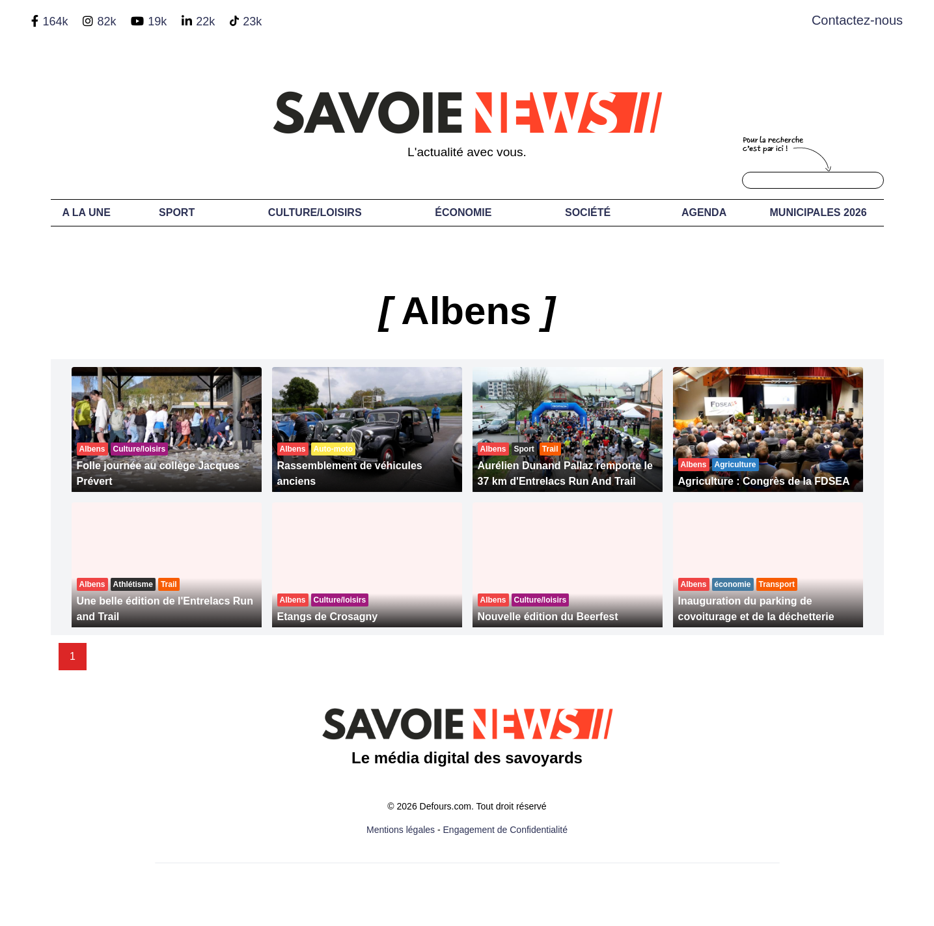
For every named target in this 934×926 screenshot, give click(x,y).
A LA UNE (86, 212)
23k (252, 21)
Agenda (703, 212)
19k (157, 21)
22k (205, 21)
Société (588, 212)
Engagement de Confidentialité (505, 829)
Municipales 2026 (818, 212)
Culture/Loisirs (315, 212)
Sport (177, 212)
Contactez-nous (857, 20)
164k (55, 21)
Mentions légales (400, 829)
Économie (463, 212)
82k (106, 21)
